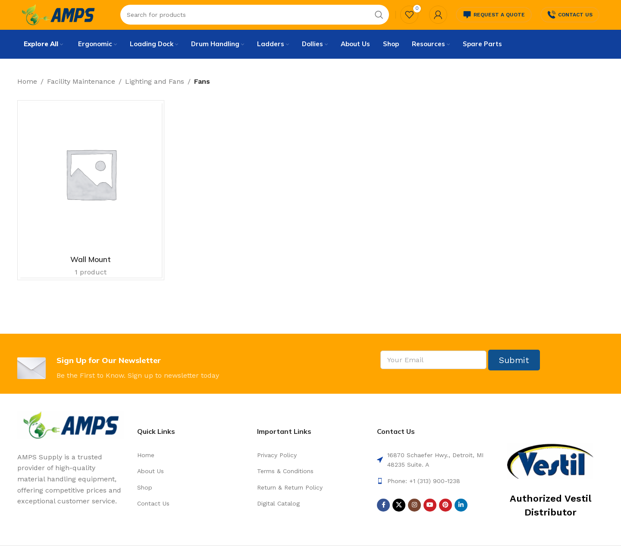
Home (27, 93)
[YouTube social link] (429, 516)
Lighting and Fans (154, 93)
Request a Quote (494, 19)
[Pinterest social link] (445, 516)
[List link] (190, 466)
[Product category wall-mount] (91, 202)
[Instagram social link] (414, 516)
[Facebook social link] (383, 516)
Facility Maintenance (81, 93)
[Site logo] (65, 19)
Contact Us (570, 19)
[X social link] (398, 516)
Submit (514, 372)
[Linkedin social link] (461, 516)
